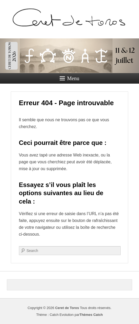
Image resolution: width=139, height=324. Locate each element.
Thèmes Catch (91, 315)
